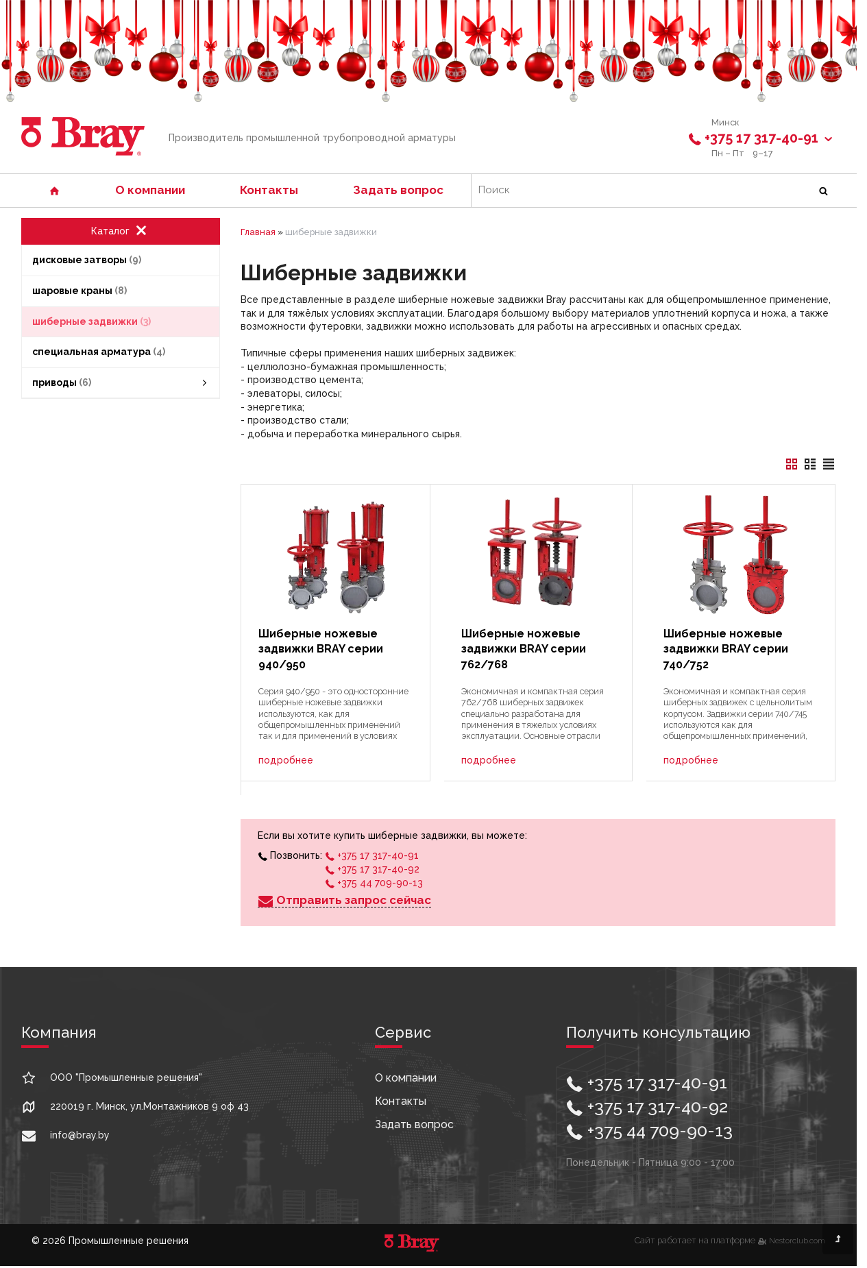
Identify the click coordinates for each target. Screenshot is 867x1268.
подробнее (285, 760)
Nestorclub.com (797, 1240)
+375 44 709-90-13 (374, 882)
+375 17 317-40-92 (372, 869)
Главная (258, 232)
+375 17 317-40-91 (761, 138)
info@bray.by (80, 1135)
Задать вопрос (398, 190)
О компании (150, 190)
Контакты (269, 190)
